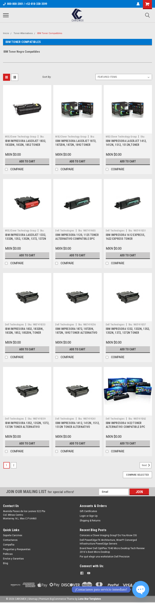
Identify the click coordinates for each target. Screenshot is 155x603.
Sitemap (32, 599)
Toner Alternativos (23, 33)
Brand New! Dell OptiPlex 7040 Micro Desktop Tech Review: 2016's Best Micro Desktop (112, 550)
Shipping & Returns (90, 520)
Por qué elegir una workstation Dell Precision (105, 556)
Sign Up (93, 516)
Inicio (6, 33)
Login (83, 516)
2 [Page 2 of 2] (13, 465)
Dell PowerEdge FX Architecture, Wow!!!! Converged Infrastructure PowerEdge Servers (108, 542)
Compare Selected (137, 474)
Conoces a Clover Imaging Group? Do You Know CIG (108, 535)
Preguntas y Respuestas (16, 549)
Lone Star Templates (89, 599)
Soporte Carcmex (12, 535)
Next (146, 465)
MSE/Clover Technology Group (20, 136)
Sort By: (46, 76)
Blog (5, 563)
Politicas (8, 554)
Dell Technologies (64, 230)
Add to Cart (27, 161)
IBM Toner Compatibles (49, 33)
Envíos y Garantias (13, 558)
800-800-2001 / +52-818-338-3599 (25, 3)
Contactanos (10, 540)
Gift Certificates (88, 511)
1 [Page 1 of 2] (6, 465)
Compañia (8, 544)
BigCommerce (58, 599)
